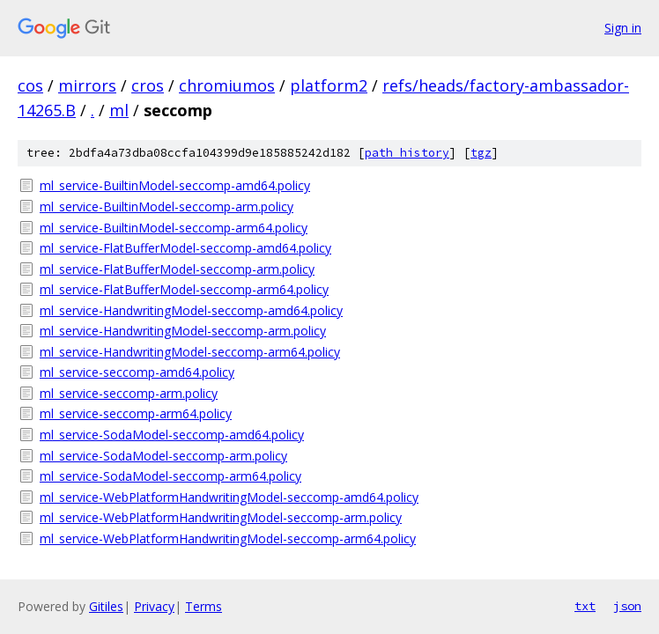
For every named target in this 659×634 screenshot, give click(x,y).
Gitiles (106, 606)
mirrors (87, 85)
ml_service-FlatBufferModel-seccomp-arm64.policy (184, 289)
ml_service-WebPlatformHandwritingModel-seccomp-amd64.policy (229, 497)
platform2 (328, 85)
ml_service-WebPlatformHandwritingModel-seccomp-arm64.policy (228, 538)
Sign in (622, 27)
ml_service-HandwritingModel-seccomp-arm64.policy (190, 351)
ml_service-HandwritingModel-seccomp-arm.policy (183, 330)
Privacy (154, 606)
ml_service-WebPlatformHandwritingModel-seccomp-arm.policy (221, 517)
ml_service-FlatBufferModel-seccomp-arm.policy (177, 269)
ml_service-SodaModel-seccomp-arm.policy (163, 455)
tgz (481, 152)
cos (30, 85)
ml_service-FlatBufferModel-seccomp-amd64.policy (185, 248)
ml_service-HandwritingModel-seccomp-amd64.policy (191, 310)
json (627, 606)
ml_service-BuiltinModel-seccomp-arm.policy (166, 206)
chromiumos (227, 85)
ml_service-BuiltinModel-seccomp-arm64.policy (173, 227)
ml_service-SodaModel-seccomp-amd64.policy (172, 434)
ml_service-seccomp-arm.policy (129, 393)
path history (407, 152)
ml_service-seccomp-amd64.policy (137, 372)
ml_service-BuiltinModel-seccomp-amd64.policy (175, 185)
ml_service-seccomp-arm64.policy (136, 413)
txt (585, 606)
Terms (203, 606)
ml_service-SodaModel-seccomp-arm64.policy (170, 476)
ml (119, 110)
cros (147, 85)
